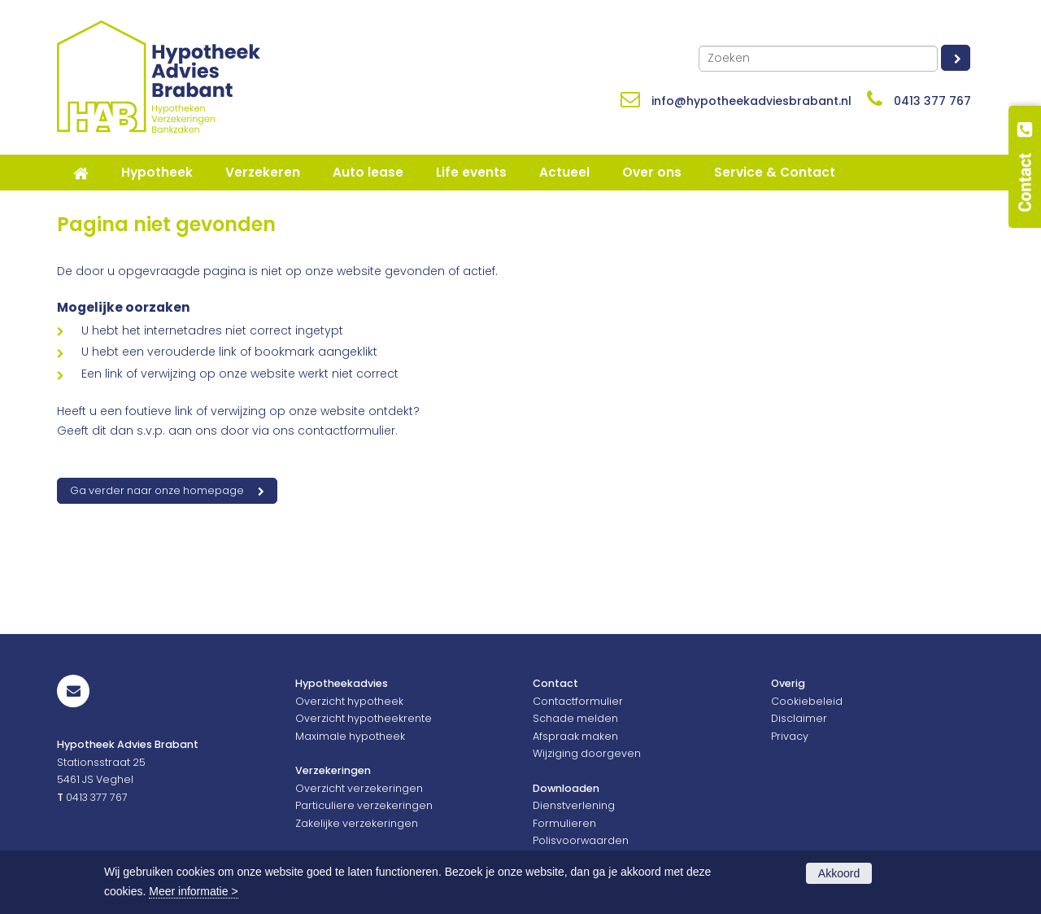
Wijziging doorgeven (587, 753)
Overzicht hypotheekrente (363, 718)
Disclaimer (799, 718)
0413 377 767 (932, 101)
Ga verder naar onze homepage (157, 490)
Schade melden (575, 718)
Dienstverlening (574, 805)
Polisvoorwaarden (581, 840)
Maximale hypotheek (350, 736)
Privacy (789, 736)
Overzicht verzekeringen (359, 788)
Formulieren (564, 823)
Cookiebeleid (807, 701)
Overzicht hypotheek (349, 701)
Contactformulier (578, 701)
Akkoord (839, 873)
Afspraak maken (575, 736)
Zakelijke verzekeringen (356, 823)
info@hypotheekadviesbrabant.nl (751, 101)
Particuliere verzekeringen (364, 805)
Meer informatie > (193, 891)
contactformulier (346, 430)
